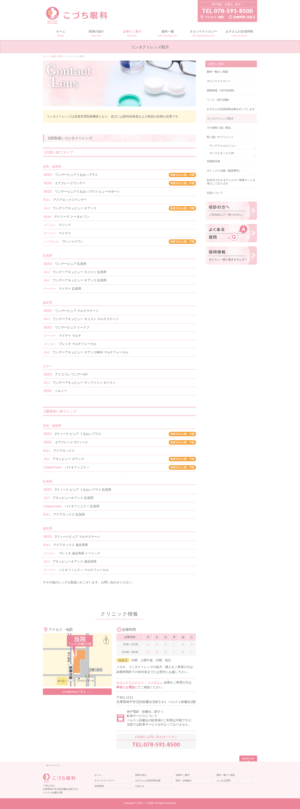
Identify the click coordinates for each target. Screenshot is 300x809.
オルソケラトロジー (130, 682)
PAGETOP (248, 758)
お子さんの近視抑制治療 (148, 780)
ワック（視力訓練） (219, 99)
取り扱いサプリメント (220, 137)
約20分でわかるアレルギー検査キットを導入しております (231, 181)
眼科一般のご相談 (217, 71)
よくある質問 (223, 780)
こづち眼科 (148, 803)
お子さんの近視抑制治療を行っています (231, 109)
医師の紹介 (141, 775)
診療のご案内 (216, 63)
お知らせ (139, 786)
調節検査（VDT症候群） (221, 90)
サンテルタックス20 (222, 153)
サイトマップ (53, 765)
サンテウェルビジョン (223, 145)
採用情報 (99, 786)
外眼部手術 (213, 161)
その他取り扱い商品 (219, 127)
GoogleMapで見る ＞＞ (77, 691)
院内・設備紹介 (184, 780)
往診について (215, 192)
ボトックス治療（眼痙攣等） (224, 170)
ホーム (98, 775)
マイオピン (155, 682)
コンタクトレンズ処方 (220, 118)
